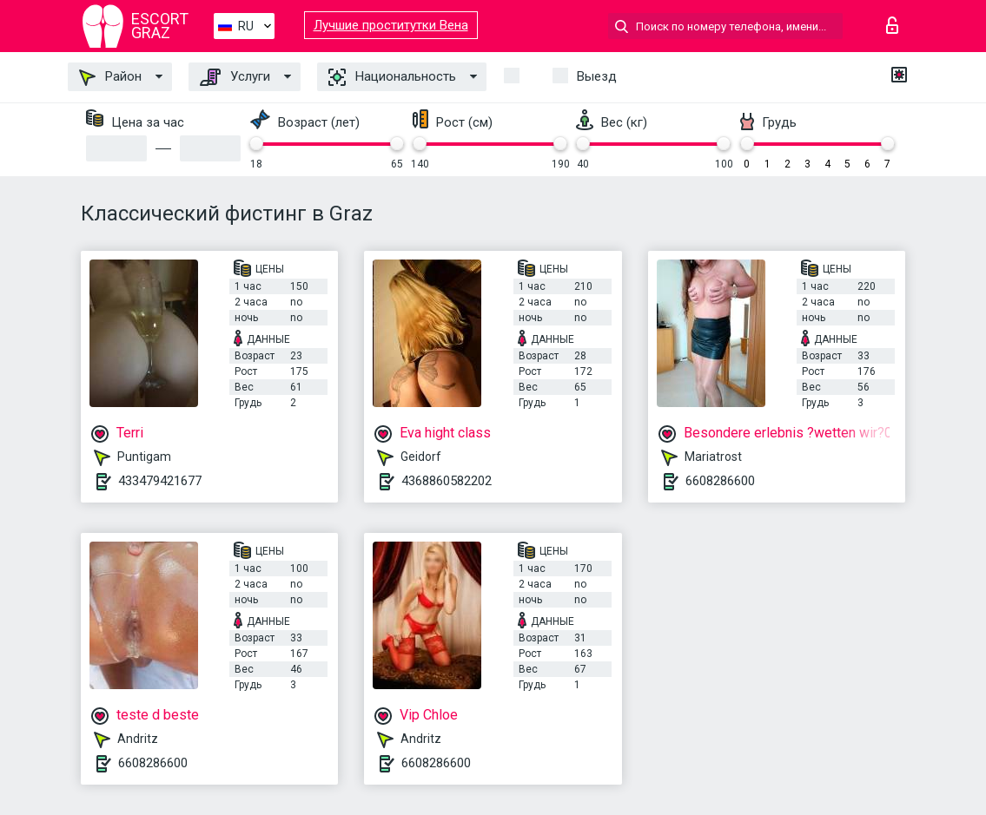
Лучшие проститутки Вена (391, 25)
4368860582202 (446, 481)
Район (110, 77)
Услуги (235, 77)
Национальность (392, 77)
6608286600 (720, 481)
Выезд (597, 76)
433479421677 (160, 481)
